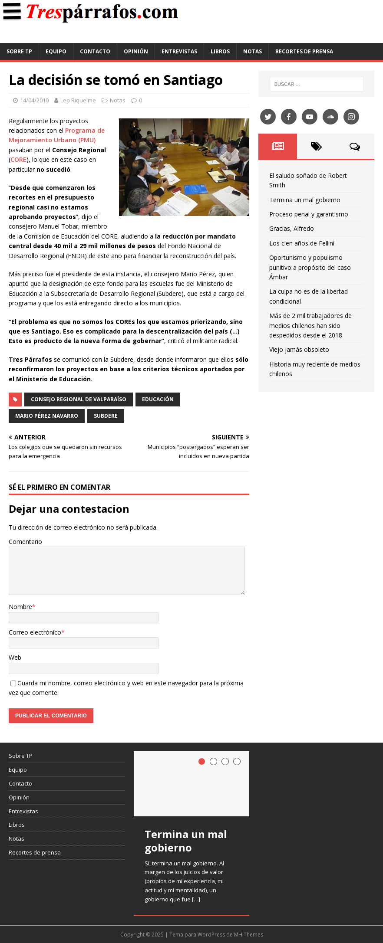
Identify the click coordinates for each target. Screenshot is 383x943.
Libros (220, 51)
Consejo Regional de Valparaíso (78, 399)
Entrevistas (179, 51)
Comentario (25, 541)
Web (15, 657)
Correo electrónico (35, 632)
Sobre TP (19, 51)
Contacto (95, 51)
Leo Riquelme (78, 100)
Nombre (20, 606)
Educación (158, 399)
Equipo (56, 51)
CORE (18, 159)
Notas (252, 51)
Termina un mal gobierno (304, 200)
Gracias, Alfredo (291, 228)
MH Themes (248, 934)
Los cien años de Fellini (301, 243)
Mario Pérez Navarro (46, 415)
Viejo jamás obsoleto (299, 349)
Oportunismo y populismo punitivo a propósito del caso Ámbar (310, 267)
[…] (196, 899)
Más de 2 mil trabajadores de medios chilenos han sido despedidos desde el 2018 (310, 325)
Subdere (106, 415)
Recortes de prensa (304, 51)
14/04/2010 (34, 100)
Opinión (136, 51)
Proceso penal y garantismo (308, 214)
